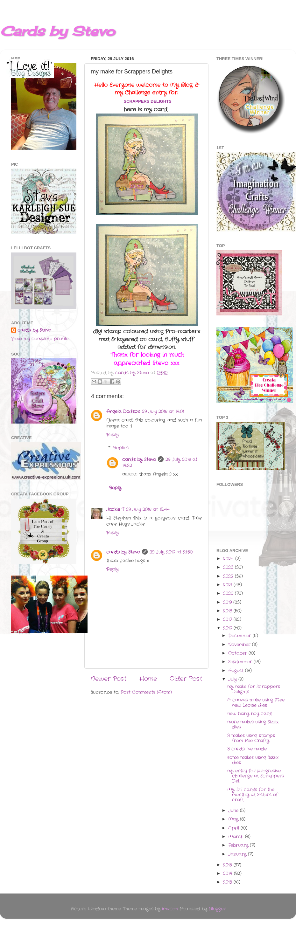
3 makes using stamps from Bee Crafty (251, 738)
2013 (228, 882)
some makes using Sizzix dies (252, 760)
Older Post (186, 679)
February (239, 845)
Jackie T (115, 510)
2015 (228, 865)
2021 (228, 585)
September (241, 662)
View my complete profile (39, 339)
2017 (228, 620)
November (240, 645)
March (236, 837)
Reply (112, 435)
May (234, 819)
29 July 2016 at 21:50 (171, 552)
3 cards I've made (247, 749)
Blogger (217, 909)
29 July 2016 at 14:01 (163, 412)
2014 (228, 874)
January (238, 854)
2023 (229, 567)
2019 (228, 602)
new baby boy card (249, 714)
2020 (229, 593)
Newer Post (108, 679)
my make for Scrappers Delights (253, 689)
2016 (228, 628)
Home (148, 679)
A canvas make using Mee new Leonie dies (256, 702)
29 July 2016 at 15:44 (148, 510)
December (240, 636)
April (234, 828)
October (238, 653)
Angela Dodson (123, 412)
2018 (228, 611)
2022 (229, 576)
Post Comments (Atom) (146, 692)
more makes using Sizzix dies (252, 724)
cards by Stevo (139, 460)
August (236, 671)
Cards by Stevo (57, 31)
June (234, 811)
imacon (170, 909)
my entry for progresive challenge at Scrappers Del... (255, 776)
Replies (121, 448)
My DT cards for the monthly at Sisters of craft (252, 795)
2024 (229, 559)
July (233, 679)
